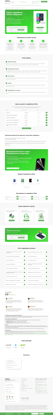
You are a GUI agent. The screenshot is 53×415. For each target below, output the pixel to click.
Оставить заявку (13, 168)
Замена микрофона (10, 334)
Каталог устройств (19, 5)
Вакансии (33, 5)
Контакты (37, 5)
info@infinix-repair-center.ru (10, 387)
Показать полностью (8, 145)
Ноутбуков (27, 399)
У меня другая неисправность (26, 128)
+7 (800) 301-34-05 (14, 363)
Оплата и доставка (29, 5)
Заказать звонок (44, 1)
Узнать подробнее (11, 220)
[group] (8, 346)
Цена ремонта (24, 5)
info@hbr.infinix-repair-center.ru (13, 365)
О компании (13, 5)
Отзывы (40, 5)
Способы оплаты (23, 390)
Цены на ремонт (40, 27)
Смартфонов (23, 399)
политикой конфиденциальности (22, 31)
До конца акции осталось (19, 414)
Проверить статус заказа (36, 1)
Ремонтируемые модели (24, 385)
